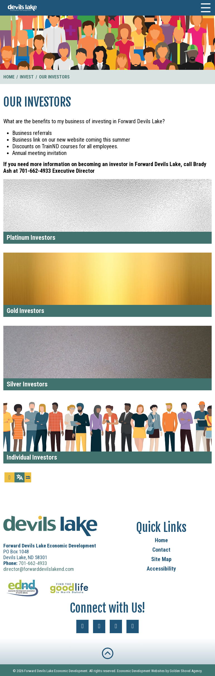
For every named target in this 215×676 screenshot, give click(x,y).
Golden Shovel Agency (185, 671)
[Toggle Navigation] (206, 7)
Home (161, 540)
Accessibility (161, 568)
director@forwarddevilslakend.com (38, 569)
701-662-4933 (33, 563)
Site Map (161, 559)
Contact (161, 549)
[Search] (28, 477)
